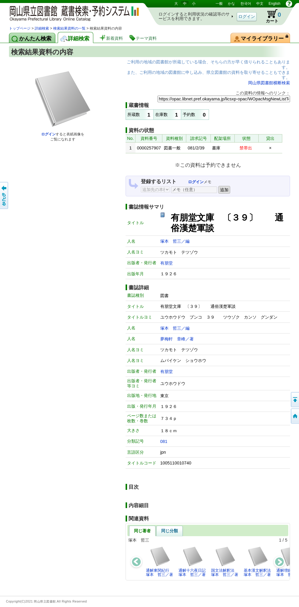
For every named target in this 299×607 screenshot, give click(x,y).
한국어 (245, 3)
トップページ (19, 28)
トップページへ (294, 416)
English (274, 3)
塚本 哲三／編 (175, 241)
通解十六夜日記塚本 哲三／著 (192, 561)
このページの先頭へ (294, 399)
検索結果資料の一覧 (69, 28)
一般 (219, 3)
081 (163, 441)
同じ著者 (142, 530)
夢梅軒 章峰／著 (177, 339)
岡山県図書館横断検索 (269, 82)
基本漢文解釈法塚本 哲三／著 (257, 561)
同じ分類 (169, 530)
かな (231, 3)
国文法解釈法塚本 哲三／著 (224, 561)
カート (270, 16)
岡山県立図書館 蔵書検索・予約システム (72, 12)
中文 (259, 3)
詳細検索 (42, 28)
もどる (4, 195)
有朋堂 (166, 263)
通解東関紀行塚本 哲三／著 (159, 561)
